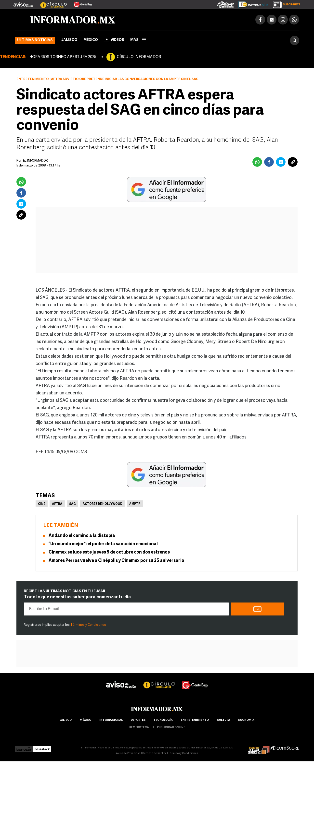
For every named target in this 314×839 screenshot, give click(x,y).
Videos (114, 39)
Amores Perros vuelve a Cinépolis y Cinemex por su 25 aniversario (116, 560)
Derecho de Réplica (154, 753)
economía (246, 720)
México (90, 40)
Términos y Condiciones (88, 624)
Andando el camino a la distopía (82, 535)
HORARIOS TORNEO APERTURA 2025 (62, 57)
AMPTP (134, 504)
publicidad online (171, 727)
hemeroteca (139, 727)
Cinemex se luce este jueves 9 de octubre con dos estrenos (109, 552)
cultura (223, 720)
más (138, 40)
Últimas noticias (35, 40)
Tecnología (163, 720)
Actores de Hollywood (102, 504)
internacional (111, 720)
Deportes (138, 720)
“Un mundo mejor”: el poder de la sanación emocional (103, 544)
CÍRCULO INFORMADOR (139, 57)
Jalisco (69, 40)
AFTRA (57, 504)
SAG (72, 504)
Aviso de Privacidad (128, 753)
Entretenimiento (32, 79)
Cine (41, 504)
